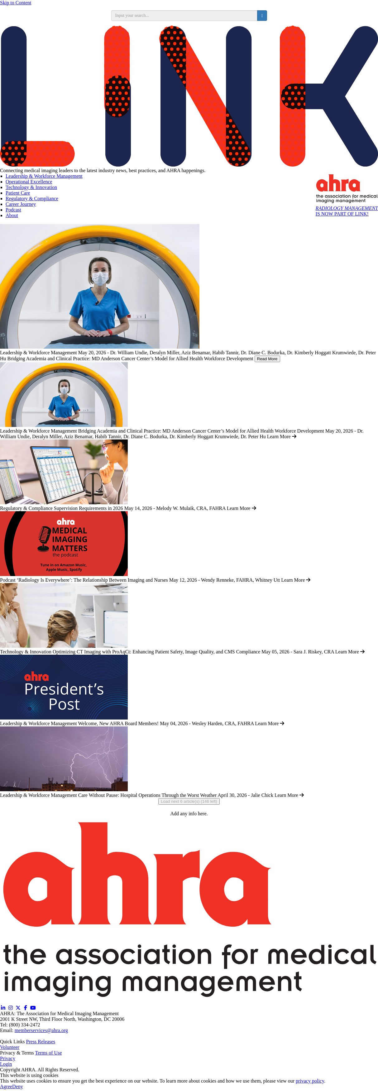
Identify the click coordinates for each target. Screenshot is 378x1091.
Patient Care (18, 193)
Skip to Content (15, 2)
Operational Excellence (29, 181)
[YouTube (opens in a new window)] (33, 1008)
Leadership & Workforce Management (44, 176)
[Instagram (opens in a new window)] (10, 1008)
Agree (6, 1086)
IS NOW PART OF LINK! (347, 211)
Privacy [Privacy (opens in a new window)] (7, 1058)
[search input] (184, 15)
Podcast (13, 209)
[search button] (262, 15)
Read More (267, 358)
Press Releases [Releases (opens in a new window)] (40, 1041)
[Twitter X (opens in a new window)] (18, 1008)
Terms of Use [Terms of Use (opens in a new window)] (48, 1052)
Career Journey (21, 204)
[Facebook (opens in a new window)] (25, 1008)
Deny (17, 1086)
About (12, 215)
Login (6, 1064)
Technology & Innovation (31, 187)
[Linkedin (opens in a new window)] (3, 1008)
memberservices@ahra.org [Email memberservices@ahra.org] (41, 1030)
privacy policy (310, 1081)
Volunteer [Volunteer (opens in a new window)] (9, 1047)
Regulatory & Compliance (32, 198)
